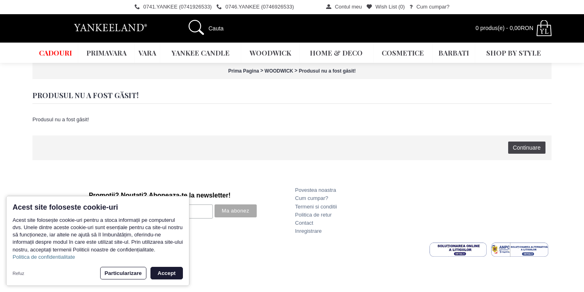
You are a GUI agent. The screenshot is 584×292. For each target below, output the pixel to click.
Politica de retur (313, 215)
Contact (304, 223)
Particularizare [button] (123, 273)
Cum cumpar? (311, 198)
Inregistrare (308, 231)
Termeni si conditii (316, 207)
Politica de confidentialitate (44, 257)
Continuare (527, 147)
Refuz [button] (18, 273)
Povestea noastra (315, 190)
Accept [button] (167, 273)
